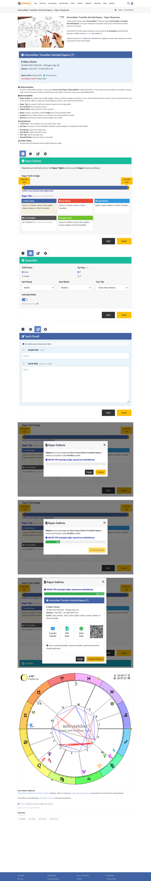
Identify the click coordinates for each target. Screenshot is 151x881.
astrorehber (22, 819)
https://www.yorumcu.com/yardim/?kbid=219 (29, 807)
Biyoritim (98, 3)
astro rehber (32, 819)
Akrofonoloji (64, 3)
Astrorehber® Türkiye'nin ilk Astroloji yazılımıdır (33, 793)
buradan (89, 33)
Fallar (73, 3)
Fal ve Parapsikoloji (83, 875)
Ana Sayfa (21, 875)
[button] (128, 3)
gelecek (82, 793)
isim (89, 793)
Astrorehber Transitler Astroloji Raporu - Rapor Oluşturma (43, 10)
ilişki (78, 793)
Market (112, 3)
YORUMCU (26, 3)
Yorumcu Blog (111, 879)
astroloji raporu (54, 819)
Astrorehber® (128, 10)
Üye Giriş (20, 879)
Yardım (120, 10)
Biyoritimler (110, 875)
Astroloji (43, 3)
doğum (73, 793)
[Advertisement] (75, 837)
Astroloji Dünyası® (53, 879)
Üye (35, 3)
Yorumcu (23, 804)
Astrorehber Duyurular (46, 798)
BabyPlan (89, 3)
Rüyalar (80, 3)
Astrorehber (52, 3)
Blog (105, 3)
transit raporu (42, 819)
